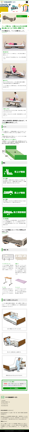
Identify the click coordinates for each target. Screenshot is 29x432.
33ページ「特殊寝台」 (14, 388)
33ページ (10, 385)
